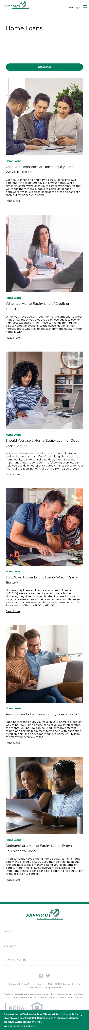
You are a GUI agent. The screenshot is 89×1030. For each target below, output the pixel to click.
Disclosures (13, 984)
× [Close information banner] (81, 1015)
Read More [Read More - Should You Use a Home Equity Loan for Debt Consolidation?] (13, 474)
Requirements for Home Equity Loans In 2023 (42, 714)
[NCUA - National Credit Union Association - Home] (16, 1008)
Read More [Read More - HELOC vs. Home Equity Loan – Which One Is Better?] (13, 611)
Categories (44, 67)
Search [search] (70, 5)
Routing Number (16, 959)
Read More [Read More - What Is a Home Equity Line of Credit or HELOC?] (13, 337)
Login (77, 5)
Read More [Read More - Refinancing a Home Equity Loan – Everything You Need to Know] (13, 879)
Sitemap (40, 984)
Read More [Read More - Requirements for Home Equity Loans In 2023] (13, 743)
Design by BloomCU (71, 984)
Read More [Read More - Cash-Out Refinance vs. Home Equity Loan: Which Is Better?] (13, 200)
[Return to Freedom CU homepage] (16, 5)
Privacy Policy (27, 984)
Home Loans (13, 161)
